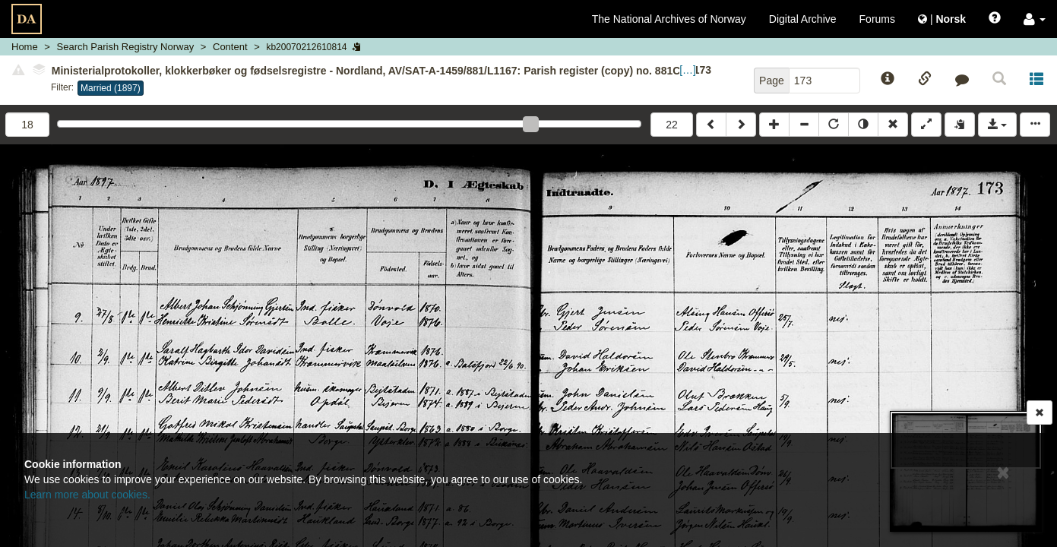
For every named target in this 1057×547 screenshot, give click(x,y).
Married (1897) (111, 88)
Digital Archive (803, 19)
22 (672, 125)
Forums (877, 19)
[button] (1034, 19)
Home (24, 46)
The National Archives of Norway (669, 19)
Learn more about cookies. (87, 495)
